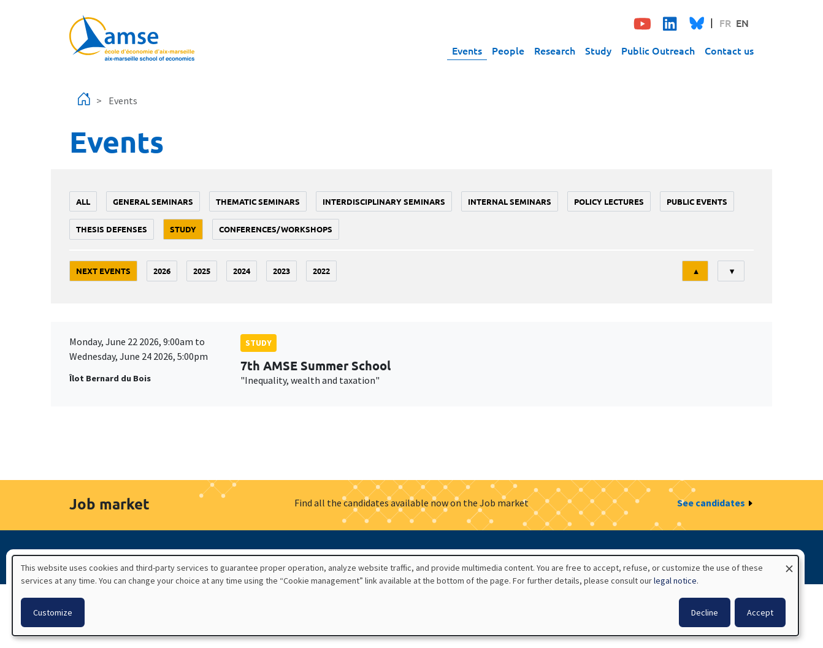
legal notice (675, 580)
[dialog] (405, 595)
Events (467, 50)
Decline (704, 612)
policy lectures (609, 201)
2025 (201, 270)
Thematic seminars (258, 201)
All (83, 201)
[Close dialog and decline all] (789, 563)
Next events (103, 270)
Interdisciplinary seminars (384, 201)
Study (598, 50)
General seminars (153, 201)
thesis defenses (111, 229)
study (183, 229)
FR (725, 22)
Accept (760, 612)
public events (697, 201)
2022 (321, 270)
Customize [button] (52, 612)
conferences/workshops (275, 229)
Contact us (729, 50)
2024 (241, 270)
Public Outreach (658, 50)
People (508, 50)
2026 (161, 270)
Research (554, 50)
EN (742, 22)
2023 (281, 270)
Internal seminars (509, 201)
